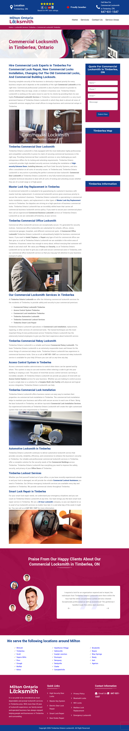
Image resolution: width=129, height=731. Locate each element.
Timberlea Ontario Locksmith (62, 728)
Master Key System (57, 701)
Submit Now (103, 114)
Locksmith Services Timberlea (25, 27)
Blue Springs (97, 654)
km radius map (103, 154)
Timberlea (20, 651)
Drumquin (58, 657)
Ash (93, 660)
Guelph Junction (60, 654)
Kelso (19, 669)
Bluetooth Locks (79, 698)
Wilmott (20, 648)
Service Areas (112, 19)
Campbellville (59, 669)
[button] (28, 618)
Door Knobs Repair (57, 718)
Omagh (19, 663)
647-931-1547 (109, 12)
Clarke (56, 666)
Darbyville (58, 663)
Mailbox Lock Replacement (78, 709)
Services (85, 19)
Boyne (94, 651)
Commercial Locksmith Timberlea (48, 27)
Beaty (94, 657)
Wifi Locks (77, 703)
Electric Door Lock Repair (57, 707)
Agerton (95, 663)
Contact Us (97, 19)
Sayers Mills (21, 657)
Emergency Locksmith (82, 715)
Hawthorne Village (61, 648)
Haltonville (58, 651)
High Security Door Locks (57, 695)
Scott (19, 654)
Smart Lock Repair (57, 713)
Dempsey (58, 660)
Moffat (19, 666)
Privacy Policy (78, 693)
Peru (18, 660)
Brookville (96, 648)
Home (75, 19)
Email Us (102, 693)
